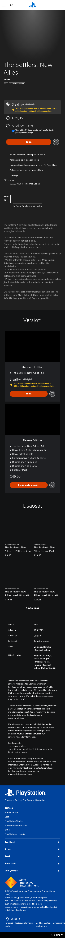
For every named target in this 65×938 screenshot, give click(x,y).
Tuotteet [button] (32, 842)
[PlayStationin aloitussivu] (32, 5)
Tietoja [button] (32, 808)
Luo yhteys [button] (32, 870)
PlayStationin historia (15, 834)
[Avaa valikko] (4, 5)
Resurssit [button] (32, 863)
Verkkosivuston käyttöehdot (43, 924)
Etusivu (8, 800)
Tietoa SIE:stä (11, 812)
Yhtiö (7, 829)
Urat (7, 816)
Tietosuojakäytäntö (24, 922)
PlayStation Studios (14, 821)
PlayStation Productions (16, 825)
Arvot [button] (32, 849)
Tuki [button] (32, 856)
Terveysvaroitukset (17, 746)
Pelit (17, 800)
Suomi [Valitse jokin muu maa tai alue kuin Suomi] (13, 919)
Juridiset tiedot (9, 924)
